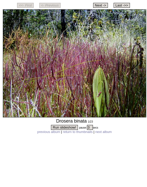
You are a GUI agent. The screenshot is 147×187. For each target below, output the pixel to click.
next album (103, 132)
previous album (48, 132)
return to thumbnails (78, 132)
